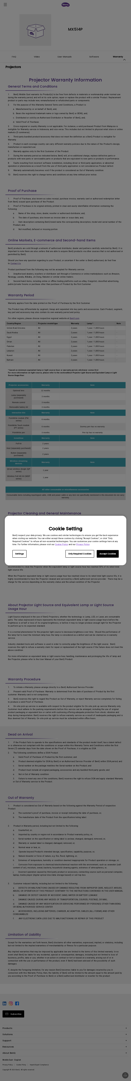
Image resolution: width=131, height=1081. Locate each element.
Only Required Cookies (79, 553)
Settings (19, 553)
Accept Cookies (107, 553)
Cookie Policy (61, 544)
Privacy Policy (83, 544)
